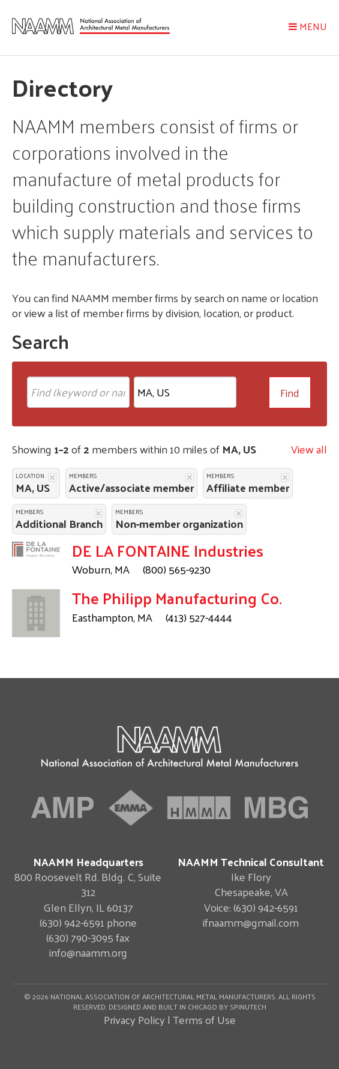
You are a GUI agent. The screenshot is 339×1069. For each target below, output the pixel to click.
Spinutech (248, 1006)
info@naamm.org (88, 952)
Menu (308, 26)
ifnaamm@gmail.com (251, 922)
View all (309, 449)
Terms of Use (204, 1019)
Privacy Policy (134, 1019)
